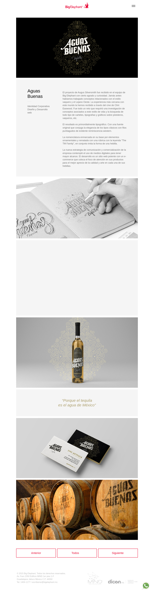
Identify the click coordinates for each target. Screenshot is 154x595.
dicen (122, 582)
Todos (75, 553)
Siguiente (118, 553)
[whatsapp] (146, 585)
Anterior (36, 553)
